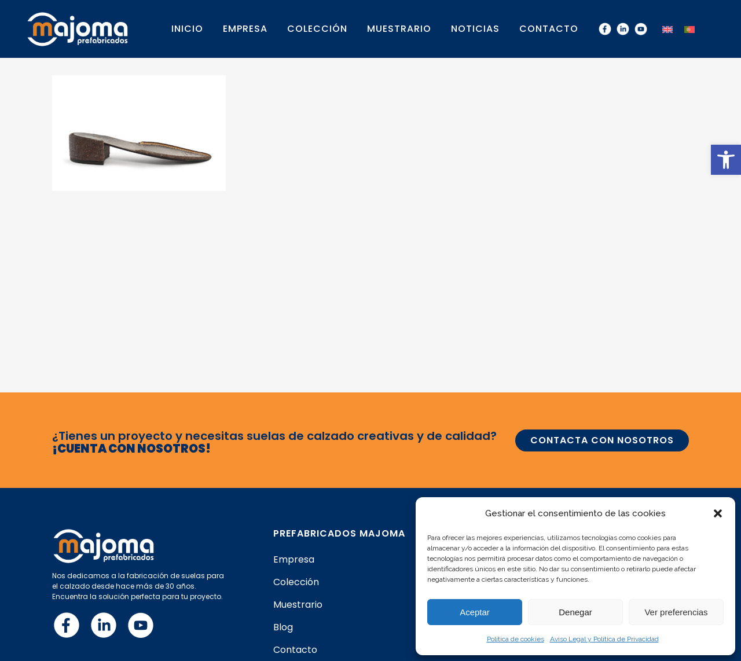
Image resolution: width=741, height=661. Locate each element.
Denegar (575, 612)
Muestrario (297, 604)
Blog (283, 627)
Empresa (293, 559)
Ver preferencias (675, 612)
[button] (726, 160)
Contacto (295, 650)
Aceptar (475, 612)
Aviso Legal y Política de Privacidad (604, 639)
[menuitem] (667, 28)
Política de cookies (515, 639)
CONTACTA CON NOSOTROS (602, 440)
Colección (296, 582)
